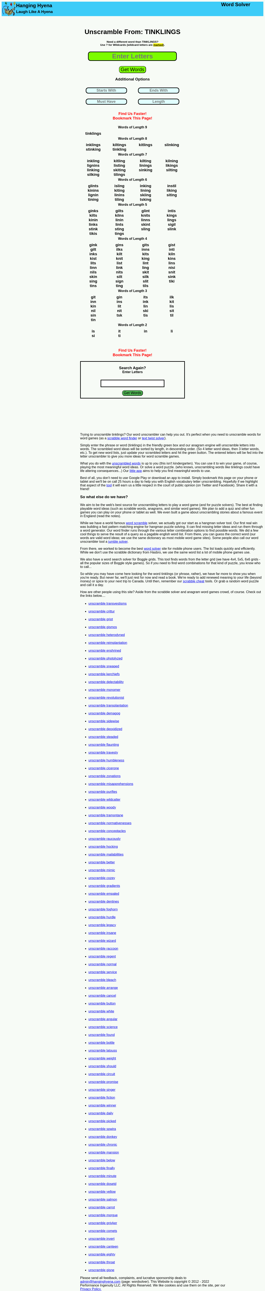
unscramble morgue (103, 1215)
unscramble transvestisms (107, 603)
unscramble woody (102, 807)
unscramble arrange (103, 988)
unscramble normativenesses (109, 823)
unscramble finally (101, 1168)
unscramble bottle (101, 1042)
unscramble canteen (103, 1246)
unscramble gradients (104, 886)
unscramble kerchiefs (104, 674)
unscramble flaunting (103, 744)
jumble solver (117, 541)
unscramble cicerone (103, 768)
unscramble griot (100, 619)
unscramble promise (103, 1082)
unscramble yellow (102, 1191)
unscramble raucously (104, 839)
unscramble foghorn (103, 909)
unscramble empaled (103, 893)
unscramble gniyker (102, 1223)
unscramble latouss (102, 1050)
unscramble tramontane (105, 815)
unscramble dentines (103, 901)
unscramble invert (101, 1238)
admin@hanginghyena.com (100, 1281)
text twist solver (153, 438)
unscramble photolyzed (105, 658)
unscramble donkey (102, 1136)
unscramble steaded (103, 737)
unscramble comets (102, 1231)
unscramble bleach (102, 980)
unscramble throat (101, 1262)
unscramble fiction (101, 1097)
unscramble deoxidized (105, 729)
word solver (152, 548)
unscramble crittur (101, 611)
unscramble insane (102, 933)
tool (109, 485)
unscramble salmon (102, 1199)
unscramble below (101, 1160)
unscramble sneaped (103, 666)
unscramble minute (102, 1176)
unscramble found (101, 1035)
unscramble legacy (102, 925)
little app (136, 471)
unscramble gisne (101, 1270)
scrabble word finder (122, 438)
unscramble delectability (106, 682)
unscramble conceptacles (107, 831)
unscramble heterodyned (106, 635)
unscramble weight (102, 1058)
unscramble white (101, 1011)
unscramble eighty (101, 1254)
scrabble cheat (193, 581)
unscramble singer (101, 1089)
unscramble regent (102, 956)
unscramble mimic (101, 870)
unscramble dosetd (102, 1184)
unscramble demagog (104, 713)
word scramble (136, 523)
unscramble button (102, 1003)
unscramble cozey (101, 878)
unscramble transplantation (108, 705)
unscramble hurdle (102, 917)
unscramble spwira (102, 1129)
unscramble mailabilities (106, 854)
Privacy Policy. (90, 1289)
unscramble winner (102, 1105)
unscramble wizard (102, 940)
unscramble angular (103, 1019)
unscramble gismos (102, 627)
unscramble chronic (102, 1144)
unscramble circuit (101, 1074)
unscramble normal (102, 964)
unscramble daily (100, 1113)
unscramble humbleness (106, 760)
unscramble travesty (103, 752)
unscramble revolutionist (106, 697)
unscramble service (102, 972)
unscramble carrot (101, 1207)
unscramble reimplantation (107, 642)
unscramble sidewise (103, 721)
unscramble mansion (103, 1152)
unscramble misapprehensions (110, 784)
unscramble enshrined (104, 650)
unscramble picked (102, 1121)
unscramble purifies (102, 791)
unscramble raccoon (103, 948)
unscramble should (102, 1066)
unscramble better (101, 862)
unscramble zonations (104, 776)
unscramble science (103, 1027)
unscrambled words (126, 463)
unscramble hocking (103, 846)
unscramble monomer (104, 690)
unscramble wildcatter (104, 799)
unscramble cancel (102, 995)
